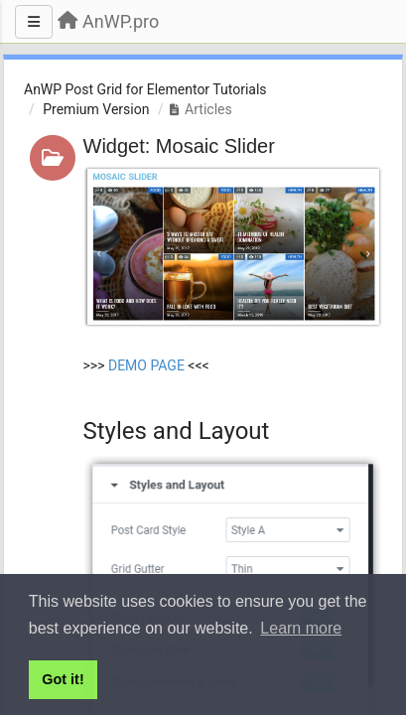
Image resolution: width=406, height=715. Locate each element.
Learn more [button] (300, 628)
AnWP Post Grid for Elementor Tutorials (145, 89)
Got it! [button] (62, 679)
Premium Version (96, 109)
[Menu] (34, 22)
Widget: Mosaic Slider (179, 146)
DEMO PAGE (146, 365)
